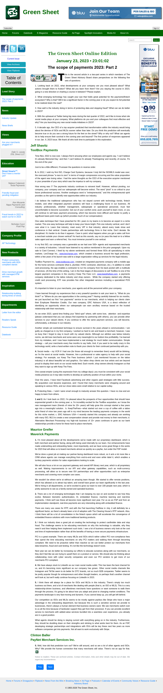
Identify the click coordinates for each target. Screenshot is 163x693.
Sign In (156, 28)
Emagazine (28, 681)
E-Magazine (42, 33)
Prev (40, 667)
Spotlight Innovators (93, 33)
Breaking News (72, 681)
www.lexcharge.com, (68, 254)
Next (50, 667)
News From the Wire (54, 681)
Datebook (28, 33)
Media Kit (111, 33)
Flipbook (39, 681)
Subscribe (8, 28)
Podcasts (96, 681)
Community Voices (130, 681)
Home (5, 33)
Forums (15, 33)
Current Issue (13, 59)
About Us (124, 33)
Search (156, 40)
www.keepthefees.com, (107, 274)
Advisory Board (81, 683)
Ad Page (76, 33)
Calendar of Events (110, 681)
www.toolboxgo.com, (65, 262)
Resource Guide (60, 33)
